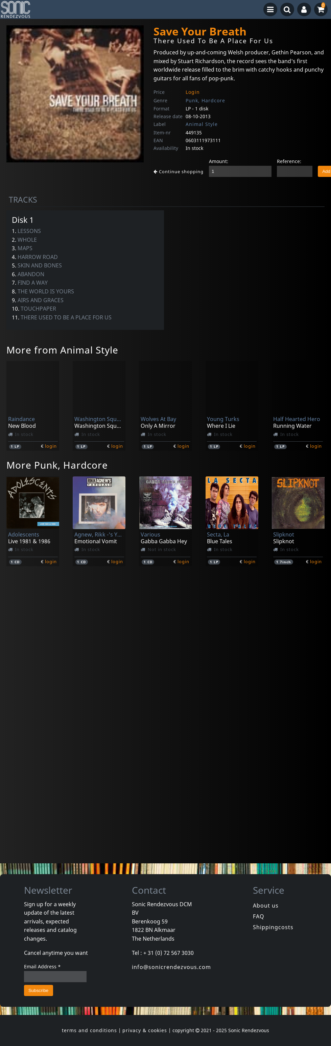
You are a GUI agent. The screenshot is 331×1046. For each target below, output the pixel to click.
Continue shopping (178, 171)
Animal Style (202, 124)
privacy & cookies (144, 1030)
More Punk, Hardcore (57, 465)
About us (266, 905)
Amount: (218, 161)
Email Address (42, 966)
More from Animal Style (62, 349)
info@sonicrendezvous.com (171, 967)
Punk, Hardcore (205, 100)
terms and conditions (89, 1030)
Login (193, 92)
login (51, 446)
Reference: (289, 161)
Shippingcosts (273, 927)
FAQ (258, 916)
